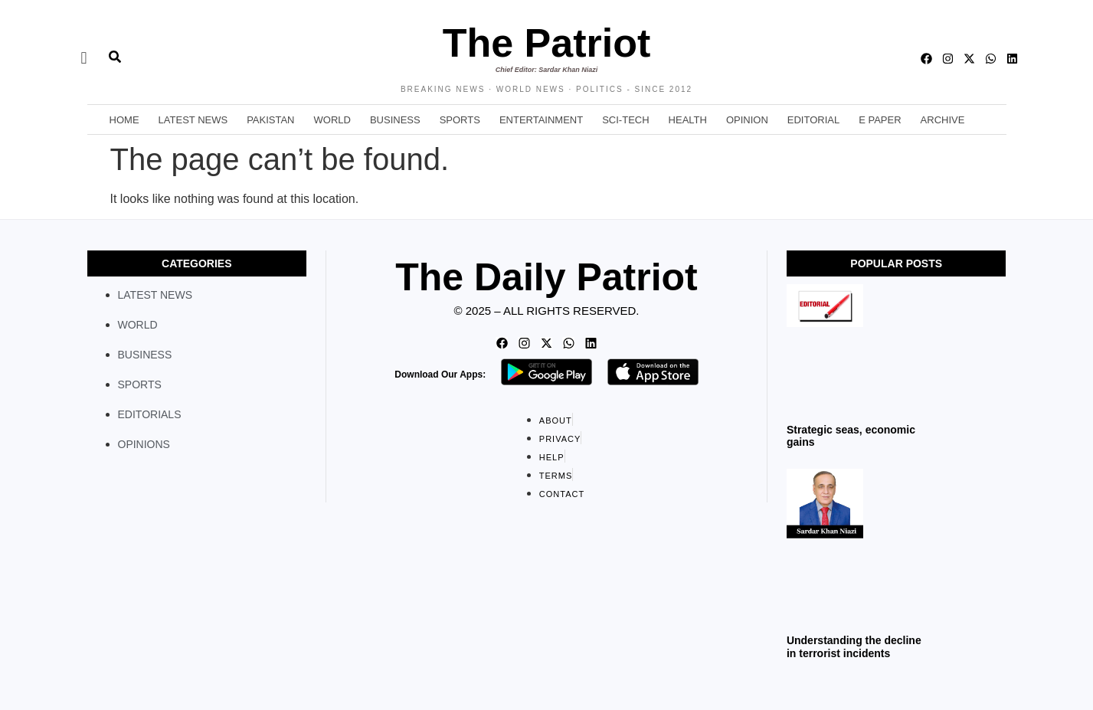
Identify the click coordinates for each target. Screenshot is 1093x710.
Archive (943, 120)
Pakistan (270, 120)
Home (124, 120)
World (332, 120)
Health (688, 120)
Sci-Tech (625, 120)
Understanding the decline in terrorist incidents (854, 646)
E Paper (880, 120)
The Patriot (547, 43)
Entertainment (541, 120)
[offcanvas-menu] (84, 58)
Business (395, 120)
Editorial (813, 120)
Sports (460, 120)
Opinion (747, 120)
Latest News (193, 120)
